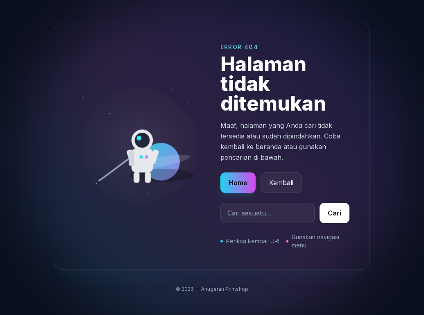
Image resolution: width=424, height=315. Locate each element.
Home (238, 183)
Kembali (281, 183)
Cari (334, 213)
